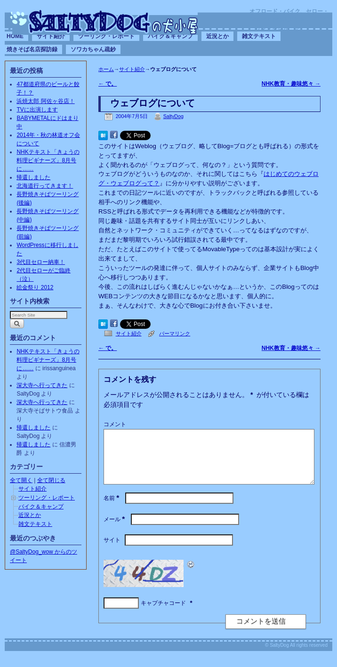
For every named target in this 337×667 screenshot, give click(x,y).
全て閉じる (51, 480)
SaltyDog (173, 116)
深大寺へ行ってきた (41, 385)
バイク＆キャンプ (170, 36)
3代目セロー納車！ (40, 262)
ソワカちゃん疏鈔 (93, 49)
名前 (112, 509)
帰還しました (33, 177)
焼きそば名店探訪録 (32, 49)
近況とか (217, 36)
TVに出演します (36, 109)
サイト (112, 551)
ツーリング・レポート (106, 36)
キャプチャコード (163, 614)
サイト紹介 (51, 36)
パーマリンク (174, 333)
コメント (115, 424)
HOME (15, 36)
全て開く (21, 480)
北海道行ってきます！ (44, 186)
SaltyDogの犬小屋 (105, 21)
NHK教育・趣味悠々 (291, 83)
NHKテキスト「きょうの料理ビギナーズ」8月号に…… (47, 160)
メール (115, 530)
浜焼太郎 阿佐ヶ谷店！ (45, 101)
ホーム (106, 69)
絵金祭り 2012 (34, 287)
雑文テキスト (259, 36)
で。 (107, 83)
